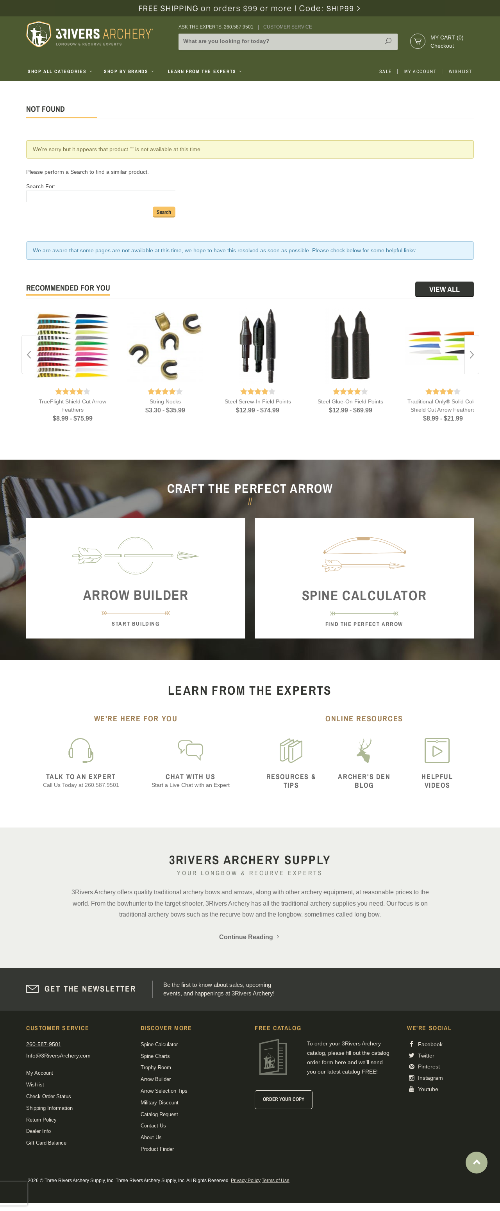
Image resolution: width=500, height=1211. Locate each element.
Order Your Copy (283, 1099)
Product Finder (157, 1149)
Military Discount (160, 1103)
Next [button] (471, 354)
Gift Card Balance (46, 1143)
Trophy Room (156, 1067)
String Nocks (165, 401)
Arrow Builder (156, 1079)
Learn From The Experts (205, 71)
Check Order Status (48, 1096)
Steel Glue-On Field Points (350, 401)
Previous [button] (28, 354)
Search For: (40, 186)
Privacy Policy (246, 1180)
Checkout (442, 46)
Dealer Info (38, 1131)
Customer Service (287, 27)
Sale (385, 71)
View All (444, 289)
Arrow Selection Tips (164, 1091)
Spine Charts (155, 1056)
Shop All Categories (61, 71)
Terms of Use (275, 1180)
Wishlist (460, 71)
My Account (420, 71)
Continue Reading (250, 937)
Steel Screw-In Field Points (258, 401)
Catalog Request (159, 1114)
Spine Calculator (159, 1044)
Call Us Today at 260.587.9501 (81, 780)
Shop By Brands (129, 71)
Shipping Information (49, 1108)
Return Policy (41, 1120)
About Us (151, 1137)
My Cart (447, 37)
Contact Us (153, 1126)
